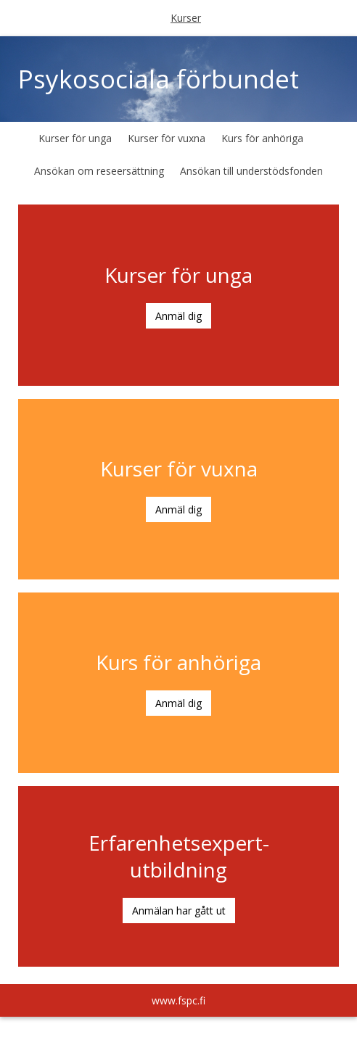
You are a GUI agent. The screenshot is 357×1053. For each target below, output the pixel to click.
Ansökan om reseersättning (99, 171)
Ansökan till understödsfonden (251, 171)
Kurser (186, 18)
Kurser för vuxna (166, 138)
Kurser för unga (75, 138)
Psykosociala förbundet (158, 79)
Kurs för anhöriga (262, 138)
